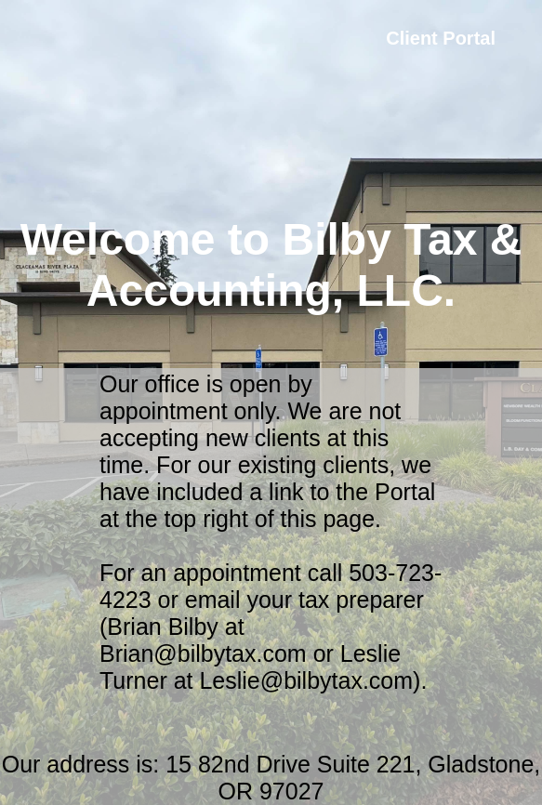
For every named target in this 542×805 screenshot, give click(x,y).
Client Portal (441, 38)
